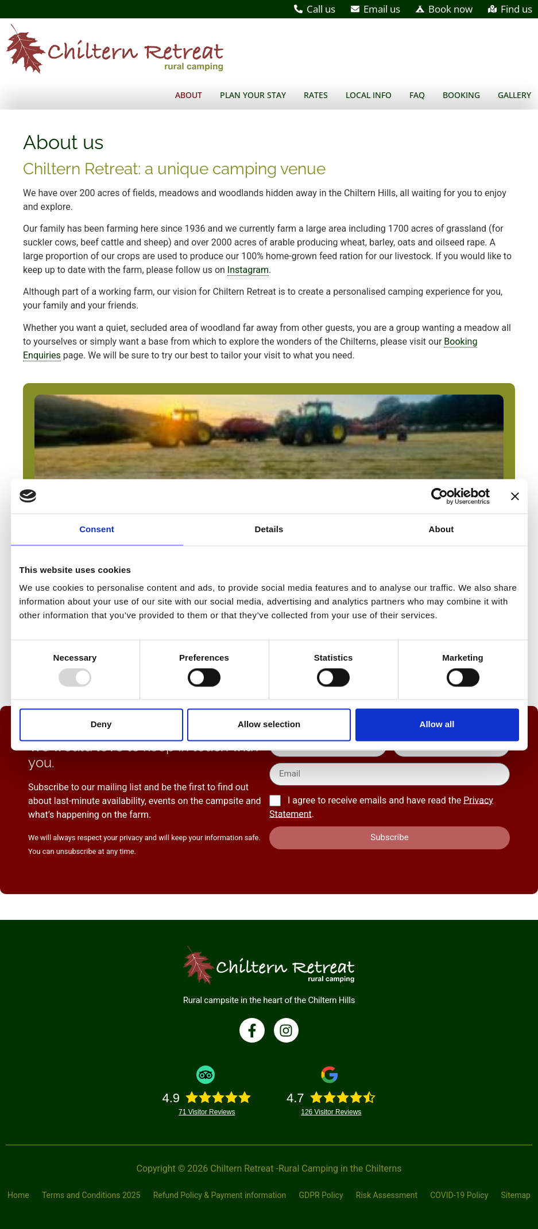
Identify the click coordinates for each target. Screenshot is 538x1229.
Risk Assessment (386, 1195)
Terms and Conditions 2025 (91, 1195)
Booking (461, 94)
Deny (101, 724)
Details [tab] (269, 529)
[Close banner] (515, 496)
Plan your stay (253, 94)
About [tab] (441, 529)
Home (19, 1195)
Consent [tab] (96, 529)
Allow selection (269, 724)
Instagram (248, 269)
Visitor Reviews (207, 1112)
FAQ (417, 94)
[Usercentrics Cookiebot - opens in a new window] (439, 496)
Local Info (369, 94)
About (188, 94)
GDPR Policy (321, 1195)
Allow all (437, 724)
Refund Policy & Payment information (220, 1195)
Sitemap (515, 1195)
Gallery (514, 94)
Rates (316, 94)
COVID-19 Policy (459, 1195)
